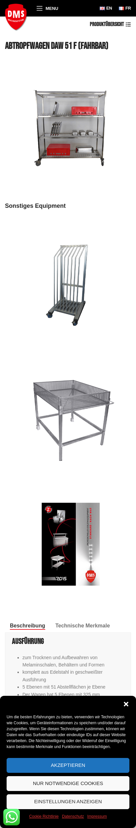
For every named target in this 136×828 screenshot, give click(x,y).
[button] (126, 704)
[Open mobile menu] (47, 8)
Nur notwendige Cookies (68, 783)
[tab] (27, 626)
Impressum (97, 816)
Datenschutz (73, 816)
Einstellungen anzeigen (68, 801)
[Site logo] (17, 16)
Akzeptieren (68, 765)
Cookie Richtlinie (43, 816)
